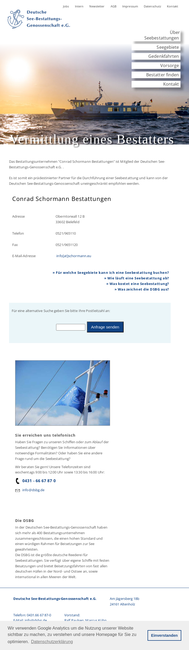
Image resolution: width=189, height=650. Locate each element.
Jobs (66, 6)
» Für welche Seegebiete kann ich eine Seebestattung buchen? (111, 272)
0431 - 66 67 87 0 (35, 480)
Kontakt (172, 6)
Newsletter (97, 6)
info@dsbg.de (33, 490)
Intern (79, 6)
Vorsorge (169, 65)
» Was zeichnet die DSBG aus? (142, 289)
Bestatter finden (162, 75)
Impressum (130, 6)
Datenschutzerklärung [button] (52, 641)
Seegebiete (168, 47)
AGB (113, 6)
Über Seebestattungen (162, 35)
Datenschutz (152, 6)
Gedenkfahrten (163, 56)
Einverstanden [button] (164, 635)
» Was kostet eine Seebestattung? (137, 283)
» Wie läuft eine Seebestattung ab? (136, 278)
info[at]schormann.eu (73, 255)
